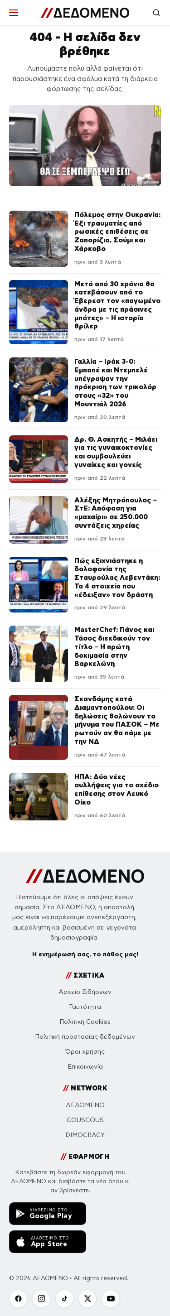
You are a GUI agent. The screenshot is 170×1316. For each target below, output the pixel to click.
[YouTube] (111, 1299)
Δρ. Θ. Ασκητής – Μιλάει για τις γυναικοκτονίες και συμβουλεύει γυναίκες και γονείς (115, 451)
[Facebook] (18, 1299)
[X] (87, 1299)
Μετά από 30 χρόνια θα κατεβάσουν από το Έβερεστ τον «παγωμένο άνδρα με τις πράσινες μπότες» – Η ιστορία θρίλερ (117, 305)
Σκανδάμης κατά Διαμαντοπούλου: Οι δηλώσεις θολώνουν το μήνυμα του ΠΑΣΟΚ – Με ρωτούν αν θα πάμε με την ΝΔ (117, 720)
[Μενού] (14, 13)
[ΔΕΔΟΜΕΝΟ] (85, 13)
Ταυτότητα (85, 1006)
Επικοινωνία (85, 1066)
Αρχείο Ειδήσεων (85, 991)
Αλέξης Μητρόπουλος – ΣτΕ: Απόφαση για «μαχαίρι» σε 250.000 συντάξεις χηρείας (115, 512)
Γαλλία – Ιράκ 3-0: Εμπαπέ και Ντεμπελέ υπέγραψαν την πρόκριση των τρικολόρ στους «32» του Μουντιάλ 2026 (115, 382)
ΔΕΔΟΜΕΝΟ (85, 1105)
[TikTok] (64, 1299)
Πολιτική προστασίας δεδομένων (85, 1036)
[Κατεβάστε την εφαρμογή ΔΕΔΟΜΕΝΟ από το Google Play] (47, 1213)
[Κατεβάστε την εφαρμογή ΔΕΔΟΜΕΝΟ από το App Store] (47, 1241)
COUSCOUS (85, 1120)
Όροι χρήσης (85, 1051)
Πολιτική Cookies (85, 1021)
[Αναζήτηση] (156, 13)
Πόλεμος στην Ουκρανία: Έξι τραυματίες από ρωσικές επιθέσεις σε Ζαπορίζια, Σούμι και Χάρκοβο (117, 231)
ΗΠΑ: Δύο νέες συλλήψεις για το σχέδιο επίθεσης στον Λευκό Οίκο (116, 789)
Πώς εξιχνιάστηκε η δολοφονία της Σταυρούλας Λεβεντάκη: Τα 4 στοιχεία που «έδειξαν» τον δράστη (117, 577)
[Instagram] (41, 1299)
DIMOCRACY (85, 1135)
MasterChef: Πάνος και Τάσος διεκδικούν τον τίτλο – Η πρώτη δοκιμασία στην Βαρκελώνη (114, 646)
